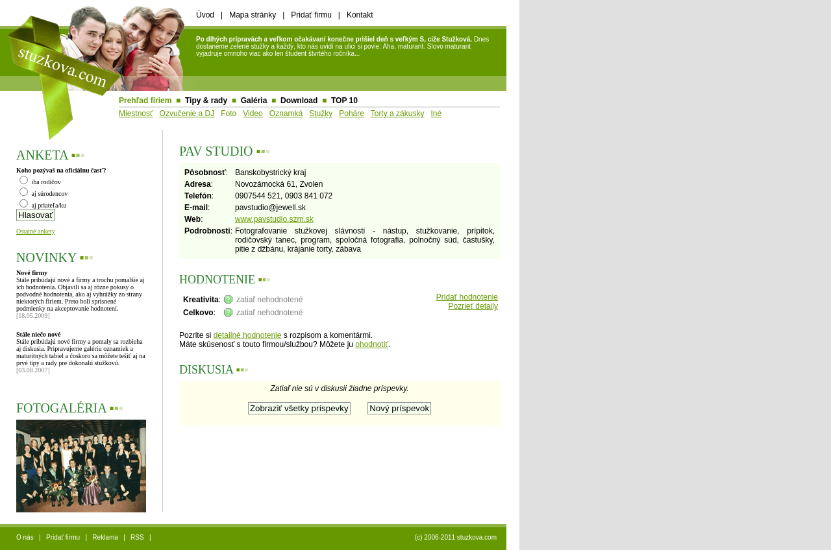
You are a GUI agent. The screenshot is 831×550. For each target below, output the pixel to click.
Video (252, 113)
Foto (228, 113)
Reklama (105, 537)
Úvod (205, 14)
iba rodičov (40, 181)
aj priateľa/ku (42, 205)
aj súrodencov (43, 193)
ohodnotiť (371, 344)
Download (298, 100)
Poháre (351, 113)
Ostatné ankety (35, 231)
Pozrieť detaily (473, 306)
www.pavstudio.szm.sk (274, 219)
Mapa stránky (252, 14)
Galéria (254, 100)
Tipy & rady (206, 100)
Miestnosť (136, 113)
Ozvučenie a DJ (187, 113)
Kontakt (360, 14)
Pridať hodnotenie (467, 297)
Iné (435, 113)
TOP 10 (344, 100)
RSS (137, 537)
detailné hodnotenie (248, 335)
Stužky (320, 113)
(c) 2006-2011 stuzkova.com (456, 537)
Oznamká (286, 113)
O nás (25, 537)
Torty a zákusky (398, 113)
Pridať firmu (311, 14)
